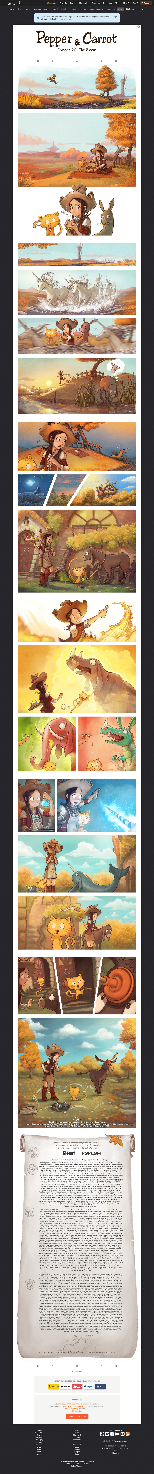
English (11, 9)
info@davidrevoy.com (119, 1441)
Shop (126, 2)
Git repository (77, 1411)
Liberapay (77, 1445)
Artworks (63, 3)
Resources (107, 3)
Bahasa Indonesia (96, 9)
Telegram (115, 1453)
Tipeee (77, 1449)
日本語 (63, 9)
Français (73, 9)
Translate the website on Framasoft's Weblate (77, 1461)
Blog (135, 2)
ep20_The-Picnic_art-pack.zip (81, 1404)
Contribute (96, 3)
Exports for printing (77, 1409)
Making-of (77, 1435)
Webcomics (52, 3)
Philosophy (83, 3)
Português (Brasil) (41, 9)
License (39, 1454)
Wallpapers (77, 1440)
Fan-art (73, 3)
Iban (77, 1454)
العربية (120, 9)
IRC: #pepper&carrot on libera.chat (115, 1448)
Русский (54, 9)
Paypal (77, 1452)
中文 (19, 9)
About (117, 3)
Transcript (78, 1371)
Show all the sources (77, 1416)
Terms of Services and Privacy (76, 1464)
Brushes (77, 1437)
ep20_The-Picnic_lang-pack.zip (83, 1406)
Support (147, 3)
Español (28, 9)
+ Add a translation (65, 19)
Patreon (77, 1447)
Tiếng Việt (111, 9)
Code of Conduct (77, 1466)
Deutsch (83, 9)
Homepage (39, 1430)
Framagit (77, 1430)
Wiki (77, 1433)
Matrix (115, 1451)
